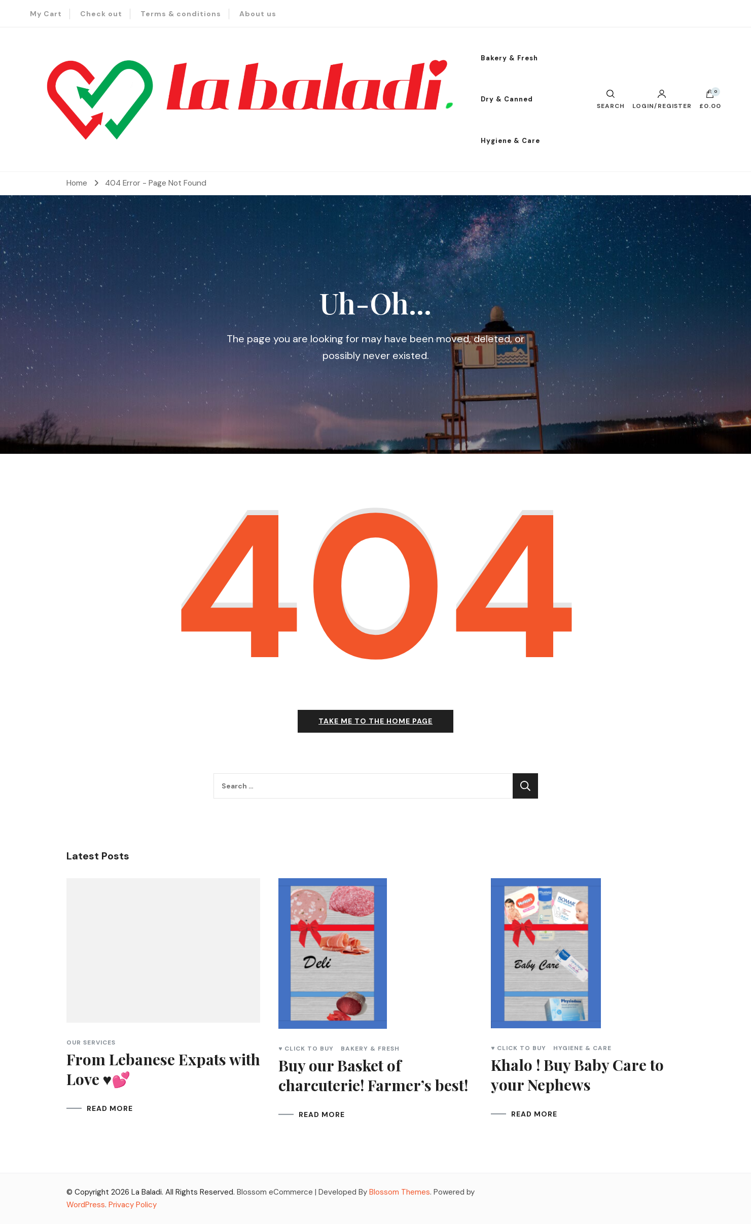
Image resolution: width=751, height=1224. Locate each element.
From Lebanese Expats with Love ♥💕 (163, 1069)
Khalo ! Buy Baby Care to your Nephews (577, 1075)
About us (257, 13)
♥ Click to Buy (306, 1048)
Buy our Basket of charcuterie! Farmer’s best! (373, 1075)
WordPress (85, 1205)
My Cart (46, 13)
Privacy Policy (133, 1205)
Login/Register (662, 99)
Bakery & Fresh (509, 58)
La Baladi (146, 1192)
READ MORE (110, 1108)
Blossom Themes (399, 1192)
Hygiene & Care (510, 140)
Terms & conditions (180, 13)
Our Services (91, 1042)
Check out (101, 13)
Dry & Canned (507, 99)
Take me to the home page (375, 721)
